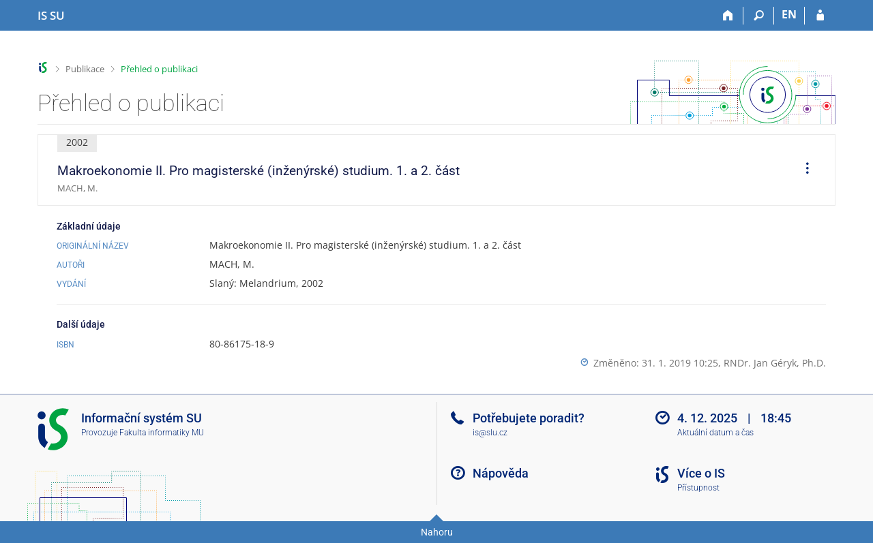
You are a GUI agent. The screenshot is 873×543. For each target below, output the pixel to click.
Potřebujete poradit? (529, 418)
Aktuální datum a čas (715, 432)
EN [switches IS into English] (789, 14)
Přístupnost (698, 488)
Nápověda (501, 473)
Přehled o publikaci (159, 69)
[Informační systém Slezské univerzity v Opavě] (51, 16)
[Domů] (728, 16)
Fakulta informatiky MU (161, 432)
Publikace (84, 69)
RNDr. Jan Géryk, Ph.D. (775, 362)
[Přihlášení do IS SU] (820, 16)
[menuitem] (803, 170)
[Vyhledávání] (758, 16)
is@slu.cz (490, 432)
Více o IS (701, 473)
